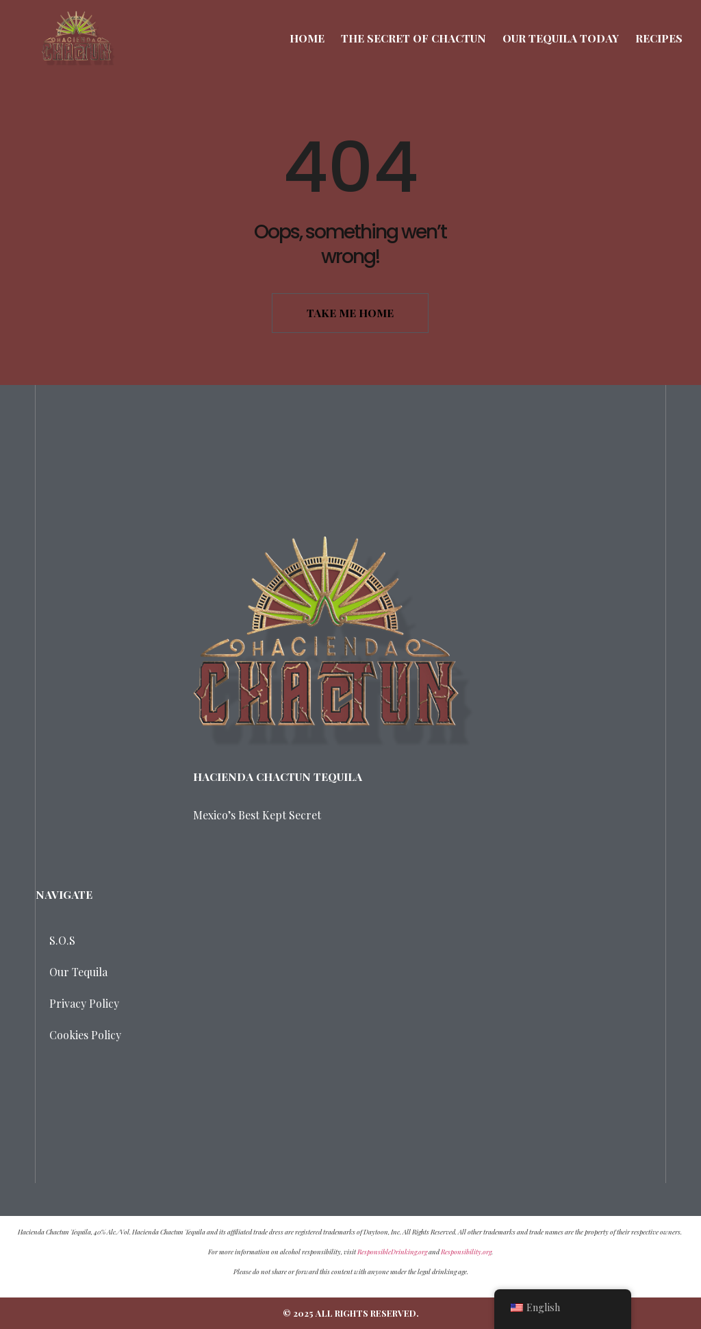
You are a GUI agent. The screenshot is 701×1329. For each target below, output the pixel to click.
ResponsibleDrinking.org (392, 1251)
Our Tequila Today (560, 38)
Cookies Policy (85, 1035)
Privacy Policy (84, 1003)
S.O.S (62, 940)
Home (307, 38)
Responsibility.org (466, 1251)
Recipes (659, 38)
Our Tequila (78, 972)
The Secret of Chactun (413, 38)
